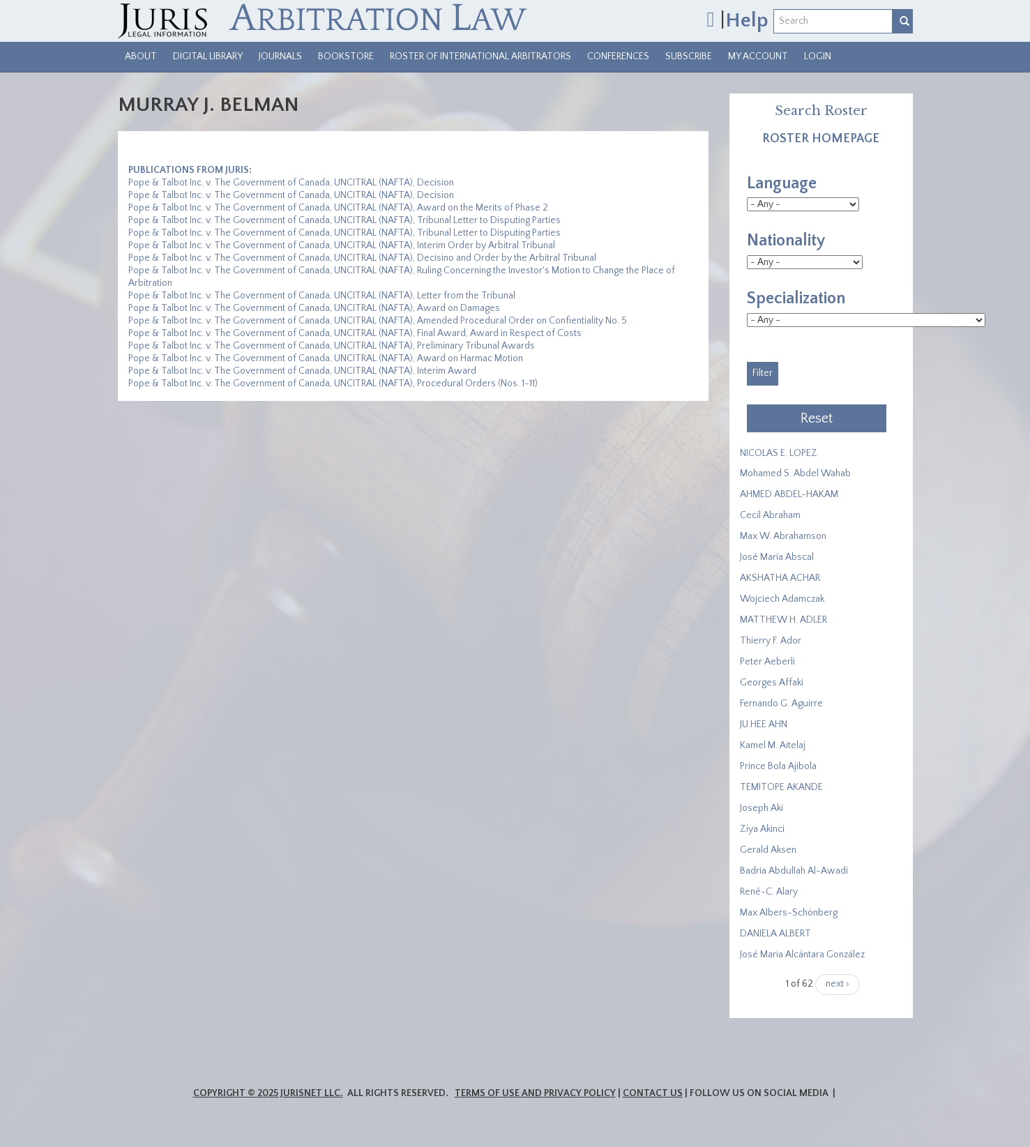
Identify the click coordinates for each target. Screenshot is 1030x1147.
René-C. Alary (769, 891)
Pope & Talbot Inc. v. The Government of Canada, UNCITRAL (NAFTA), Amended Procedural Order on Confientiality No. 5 (377, 320)
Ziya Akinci (762, 829)
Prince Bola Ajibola (778, 766)
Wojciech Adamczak (782, 599)
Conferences (618, 56)
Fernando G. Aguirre (781, 703)
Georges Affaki (771, 682)
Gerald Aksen (768, 850)
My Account (758, 56)
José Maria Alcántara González (802, 954)
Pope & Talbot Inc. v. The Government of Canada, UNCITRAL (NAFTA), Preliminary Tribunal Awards (331, 345)
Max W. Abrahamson (783, 536)
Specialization (796, 298)
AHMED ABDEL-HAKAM (789, 494)
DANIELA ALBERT (775, 933)
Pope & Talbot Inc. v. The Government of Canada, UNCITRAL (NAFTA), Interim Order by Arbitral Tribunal (341, 245)
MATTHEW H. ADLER (783, 619)
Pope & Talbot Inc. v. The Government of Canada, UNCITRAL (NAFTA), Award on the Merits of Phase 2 (338, 207)
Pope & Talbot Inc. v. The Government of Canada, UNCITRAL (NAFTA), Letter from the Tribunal (321, 295)
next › (837, 983)
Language (782, 183)
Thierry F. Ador (770, 640)
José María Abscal (777, 557)
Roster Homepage (820, 139)
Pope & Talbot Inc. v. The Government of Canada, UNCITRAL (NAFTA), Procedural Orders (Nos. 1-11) (333, 383)
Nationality (786, 240)
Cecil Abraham (770, 515)
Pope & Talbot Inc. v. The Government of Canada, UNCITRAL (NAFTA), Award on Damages (314, 308)
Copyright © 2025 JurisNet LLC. (268, 1093)
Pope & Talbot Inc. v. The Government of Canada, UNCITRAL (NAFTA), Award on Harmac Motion (325, 358)
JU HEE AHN (763, 724)
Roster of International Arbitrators (480, 56)
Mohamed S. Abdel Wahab (795, 473)
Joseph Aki (761, 808)
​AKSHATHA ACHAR (780, 578)
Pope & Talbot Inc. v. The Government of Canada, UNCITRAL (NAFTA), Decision (291, 182)
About (141, 56)
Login (817, 56)
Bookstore (346, 56)
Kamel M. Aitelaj (772, 745)
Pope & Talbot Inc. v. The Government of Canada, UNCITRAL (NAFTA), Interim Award (302, 371)
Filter (762, 373)
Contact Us (653, 1093)
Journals (280, 56)
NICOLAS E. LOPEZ (778, 453)
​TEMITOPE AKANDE (781, 787)
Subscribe (688, 56)
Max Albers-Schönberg (789, 912)
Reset (817, 418)
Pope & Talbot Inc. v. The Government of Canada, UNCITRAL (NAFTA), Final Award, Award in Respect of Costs (355, 333)
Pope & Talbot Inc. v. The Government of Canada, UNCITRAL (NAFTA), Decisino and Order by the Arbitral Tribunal (362, 258)
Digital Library (208, 56)
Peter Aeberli (767, 661)
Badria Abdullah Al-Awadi (794, 870)
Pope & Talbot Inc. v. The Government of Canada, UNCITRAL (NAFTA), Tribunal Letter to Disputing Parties (344, 220)
